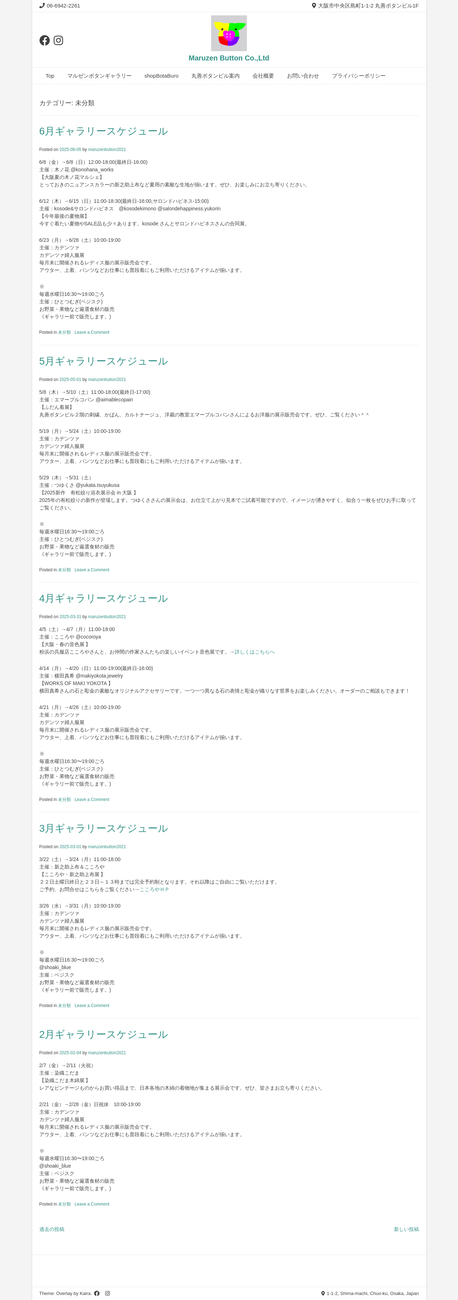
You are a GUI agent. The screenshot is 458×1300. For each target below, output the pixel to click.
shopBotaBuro (162, 76)
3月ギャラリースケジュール (104, 828)
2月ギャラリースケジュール (104, 1034)
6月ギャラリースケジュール (104, 131)
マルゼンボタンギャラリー (99, 76)
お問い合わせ (303, 76)
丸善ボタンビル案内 (215, 76)
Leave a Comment (91, 332)
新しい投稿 (406, 1229)
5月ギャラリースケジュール (104, 361)
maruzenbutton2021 (107, 149)
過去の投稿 (51, 1229)
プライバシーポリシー (359, 76)
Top (50, 76)
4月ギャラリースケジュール (104, 598)
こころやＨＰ (155, 889)
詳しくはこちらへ (255, 652)
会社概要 (263, 76)
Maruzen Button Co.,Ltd (229, 58)
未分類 (64, 332)
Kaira (85, 1293)
